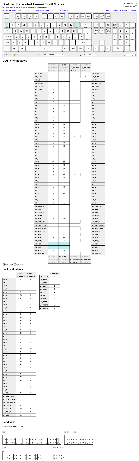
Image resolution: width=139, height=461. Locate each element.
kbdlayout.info (131, 3)
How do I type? (64, 10)
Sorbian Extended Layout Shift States (33, 4)
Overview (6, 10)
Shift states (36, 10)
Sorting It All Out (112, 10)
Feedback (126, 6)
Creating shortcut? (49, 10)
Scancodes (15, 10)
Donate (132, 6)
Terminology (132, 10)
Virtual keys (25, 10)
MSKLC (123, 10)
